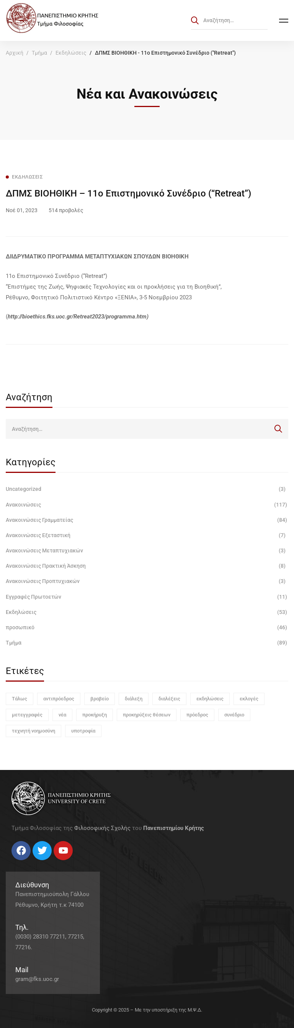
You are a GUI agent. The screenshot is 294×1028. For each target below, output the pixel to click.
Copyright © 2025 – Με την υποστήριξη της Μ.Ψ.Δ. (147, 1010)
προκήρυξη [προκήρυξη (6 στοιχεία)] (94, 715)
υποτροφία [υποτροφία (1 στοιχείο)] (83, 731)
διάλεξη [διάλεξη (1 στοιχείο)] (133, 699)
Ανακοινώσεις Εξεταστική (147, 535)
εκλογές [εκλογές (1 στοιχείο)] (249, 699)
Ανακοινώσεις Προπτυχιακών (147, 581)
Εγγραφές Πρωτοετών (147, 597)
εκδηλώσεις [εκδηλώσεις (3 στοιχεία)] (210, 699)
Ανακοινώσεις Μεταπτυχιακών (147, 550)
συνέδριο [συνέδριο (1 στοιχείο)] (234, 715)
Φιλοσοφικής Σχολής (102, 828)
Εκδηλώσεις (71, 53)
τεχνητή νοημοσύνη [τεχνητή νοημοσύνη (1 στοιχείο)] (33, 731)
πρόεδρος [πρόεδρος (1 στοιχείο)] (197, 715)
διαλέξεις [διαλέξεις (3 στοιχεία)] (169, 699)
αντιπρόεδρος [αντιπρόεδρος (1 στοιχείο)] (58, 699)
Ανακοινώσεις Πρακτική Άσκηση (147, 566)
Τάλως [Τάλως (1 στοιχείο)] (19, 699)
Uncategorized (147, 489)
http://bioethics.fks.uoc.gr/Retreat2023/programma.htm (77, 316)
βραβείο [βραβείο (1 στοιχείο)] (99, 699)
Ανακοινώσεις (147, 505)
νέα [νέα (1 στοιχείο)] (62, 715)
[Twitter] (19, 863)
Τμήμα (39, 53)
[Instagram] (27, 863)
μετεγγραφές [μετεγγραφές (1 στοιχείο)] (27, 715)
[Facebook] (11, 863)
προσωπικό (147, 627)
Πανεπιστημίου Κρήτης (173, 828)
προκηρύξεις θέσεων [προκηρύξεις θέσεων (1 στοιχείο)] (146, 715)
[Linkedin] (34, 863)
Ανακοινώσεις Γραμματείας (147, 520)
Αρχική (14, 53)
